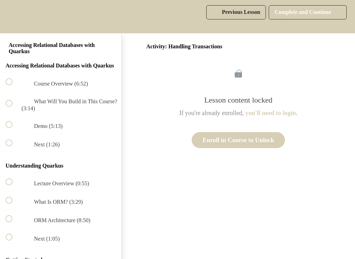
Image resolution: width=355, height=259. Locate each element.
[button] (13, 16)
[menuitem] (60, 16)
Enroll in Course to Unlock (238, 140)
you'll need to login (270, 113)
